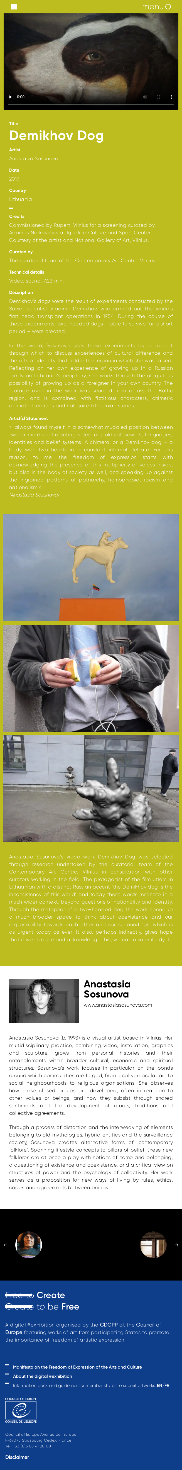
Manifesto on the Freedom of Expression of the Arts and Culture (77, 1367)
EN (159, 1385)
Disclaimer (17, 1457)
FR (166, 1385)
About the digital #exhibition (42, 1376)
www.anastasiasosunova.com (118, 1005)
